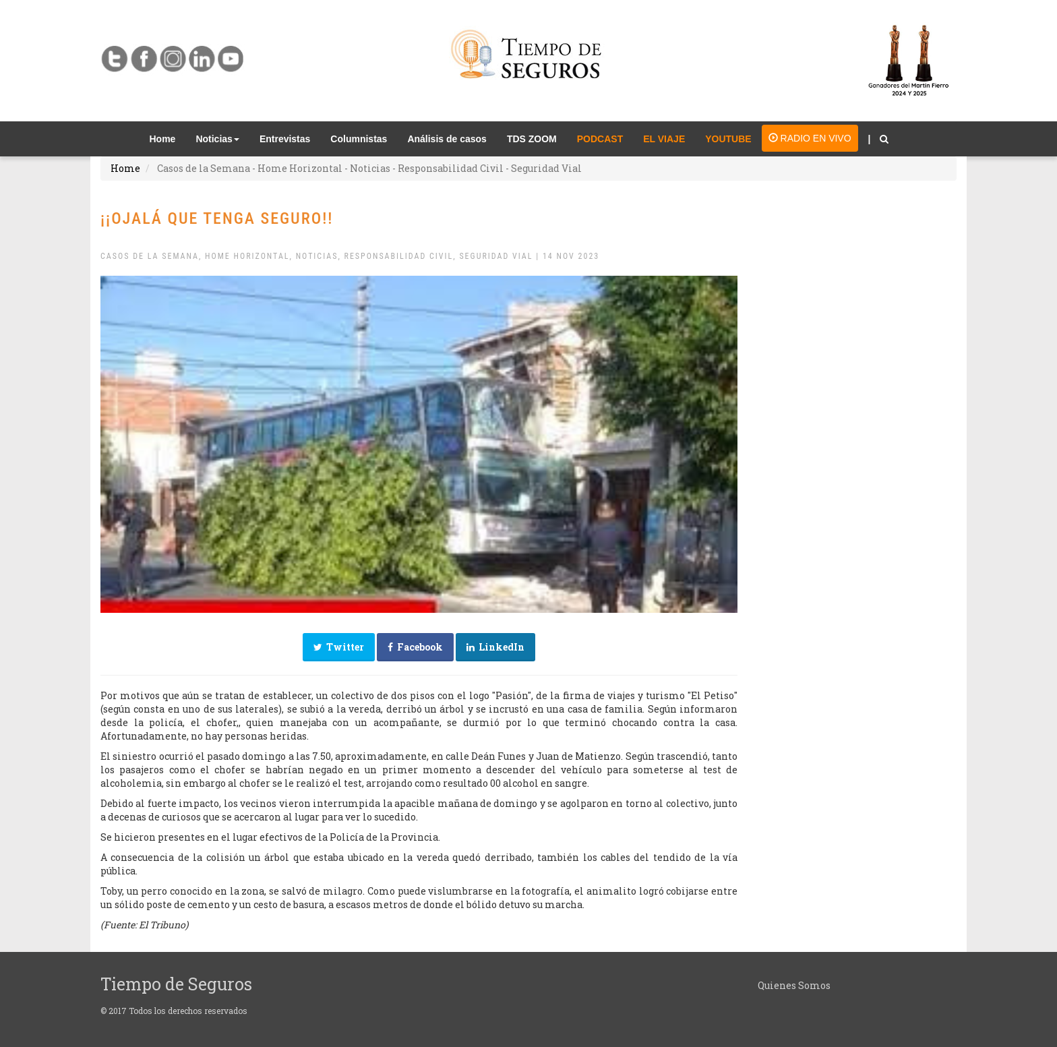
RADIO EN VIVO (809, 138)
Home (168, 137)
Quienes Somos (794, 985)
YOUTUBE (728, 138)
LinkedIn (495, 646)
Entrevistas (285, 138)
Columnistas (358, 138)
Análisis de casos (447, 138)
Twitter (338, 646)
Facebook (415, 646)
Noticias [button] (217, 138)
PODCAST (600, 138)
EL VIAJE (664, 138)
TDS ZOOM (532, 138)
